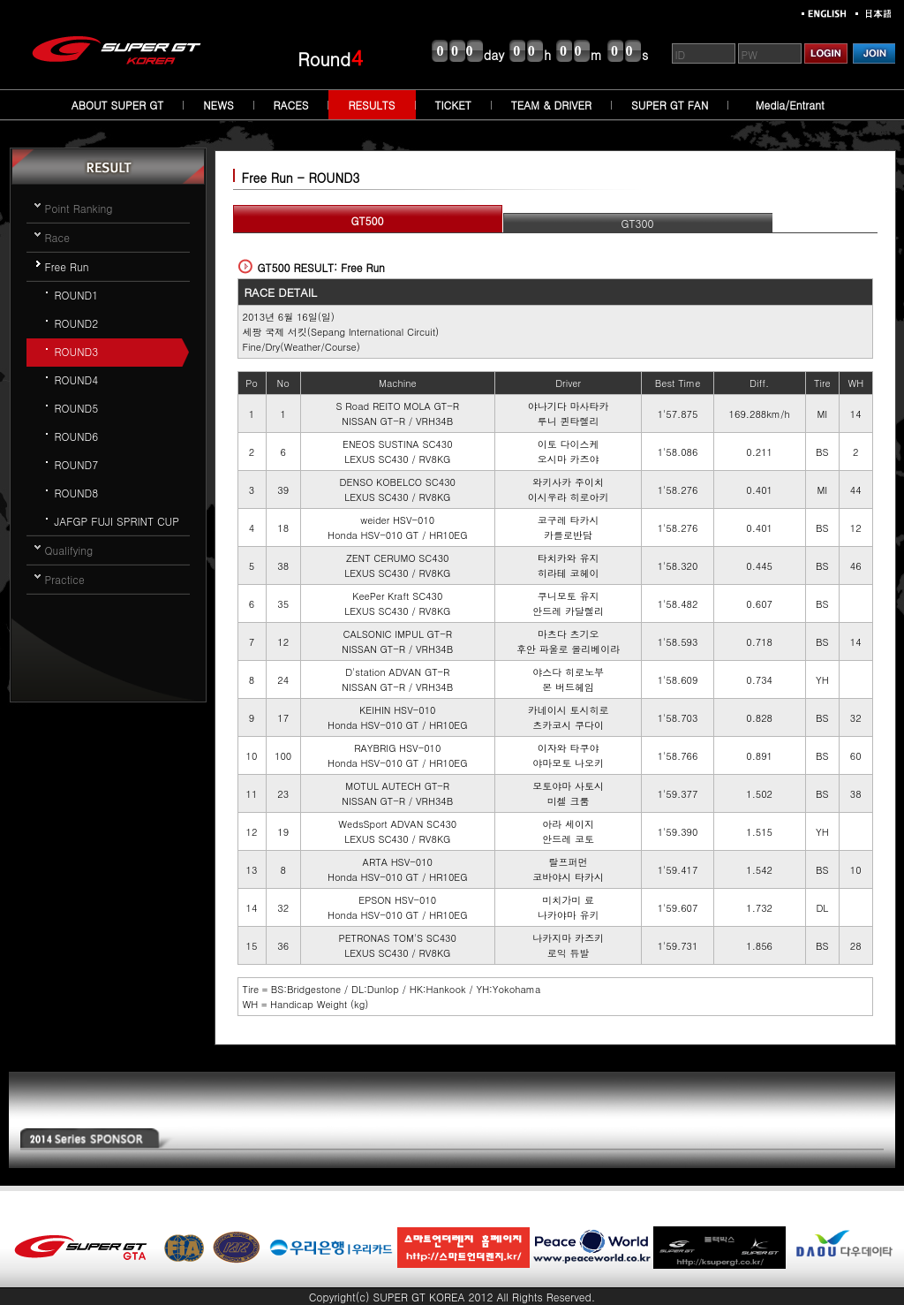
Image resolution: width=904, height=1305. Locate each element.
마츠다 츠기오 (568, 634)
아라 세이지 (568, 824)
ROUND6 (77, 436)
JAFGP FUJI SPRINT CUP (117, 520)
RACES (291, 104)
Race (57, 237)
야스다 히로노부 (568, 672)
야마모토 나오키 (568, 763)
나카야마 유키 (568, 915)
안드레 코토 (568, 839)
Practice (65, 579)
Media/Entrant (790, 104)
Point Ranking (79, 208)
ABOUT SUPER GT (118, 104)
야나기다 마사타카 (568, 406)
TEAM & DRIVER (551, 104)
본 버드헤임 (568, 687)
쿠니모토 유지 (568, 596)
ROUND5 (77, 407)
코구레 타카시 (568, 520)
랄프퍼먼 (568, 862)
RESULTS (371, 104)
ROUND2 (77, 322)
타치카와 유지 (568, 558)
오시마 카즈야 (568, 459)
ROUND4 (77, 379)
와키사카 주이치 (568, 482)
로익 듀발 (568, 953)
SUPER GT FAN (669, 104)
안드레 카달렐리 (568, 611)
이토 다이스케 (568, 444)
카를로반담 (568, 535)
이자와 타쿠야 (568, 748)
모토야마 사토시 (568, 786)
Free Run (67, 266)
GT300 (638, 223)
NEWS (218, 104)
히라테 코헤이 (568, 573)
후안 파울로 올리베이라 (568, 649)
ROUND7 (77, 464)
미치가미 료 (568, 900)
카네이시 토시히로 (568, 710)
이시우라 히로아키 (568, 497)
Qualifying (69, 550)
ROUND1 (77, 294)
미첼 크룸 (568, 801)
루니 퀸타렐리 (568, 421)
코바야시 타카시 (568, 877)
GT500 (367, 220)
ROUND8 (77, 492)
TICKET (453, 104)
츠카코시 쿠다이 (568, 725)
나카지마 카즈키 (568, 938)
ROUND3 (77, 351)
